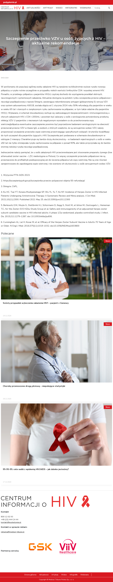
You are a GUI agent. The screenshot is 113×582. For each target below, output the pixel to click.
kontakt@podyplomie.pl (11, 522)
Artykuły (48, 8)
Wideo (59, 8)
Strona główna (30, 575)
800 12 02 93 (7, 516)
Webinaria (85, 8)
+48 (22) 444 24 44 (9, 519)
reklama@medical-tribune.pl (12, 532)
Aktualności (33, 8)
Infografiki (71, 8)
